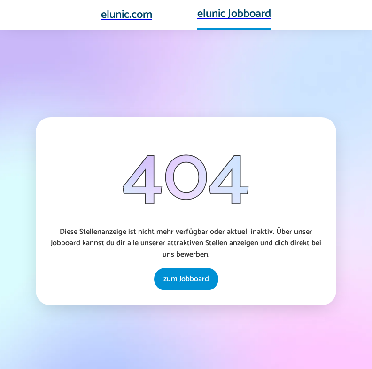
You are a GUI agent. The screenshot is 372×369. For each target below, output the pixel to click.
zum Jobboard (186, 279)
